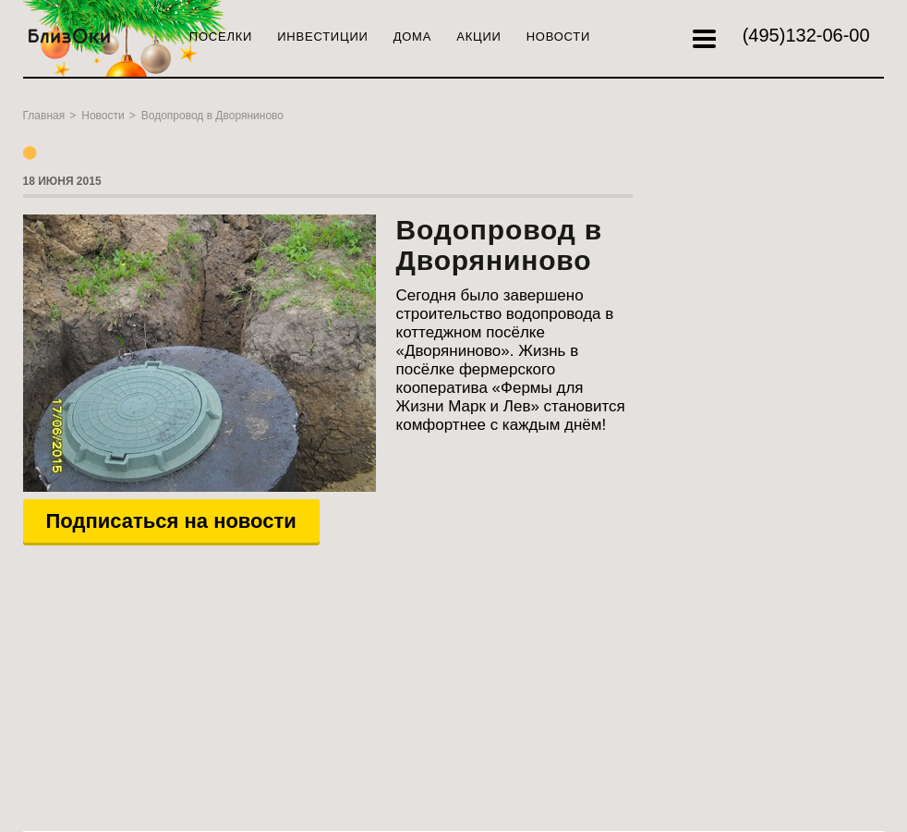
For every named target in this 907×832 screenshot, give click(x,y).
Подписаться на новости (171, 520)
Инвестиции (322, 36)
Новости (558, 36)
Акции (478, 36)
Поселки (220, 36)
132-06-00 (806, 35)
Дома (412, 36)
